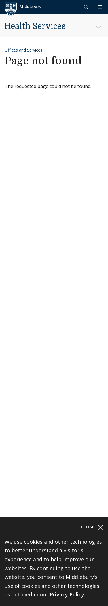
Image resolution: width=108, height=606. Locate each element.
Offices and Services (23, 50)
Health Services (35, 26)
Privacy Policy (67, 594)
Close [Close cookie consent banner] (92, 527)
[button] (86, 7)
